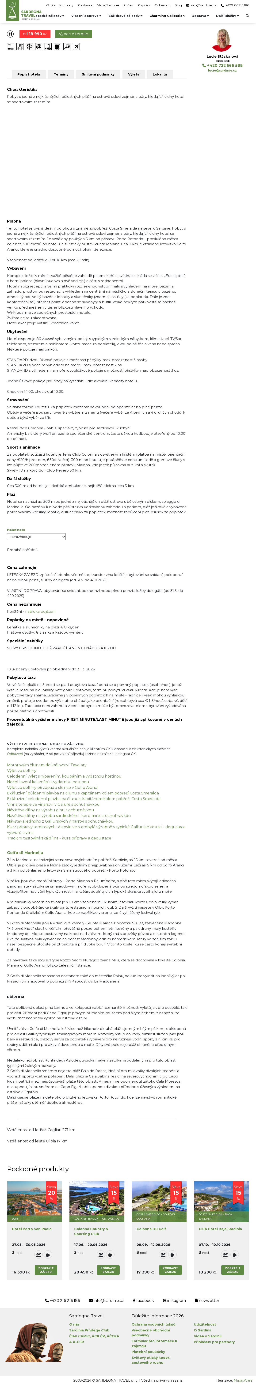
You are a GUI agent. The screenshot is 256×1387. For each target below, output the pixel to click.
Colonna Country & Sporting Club (91, 1231)
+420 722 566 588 (222, 65)
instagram (174, 1300)
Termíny (61, 74)
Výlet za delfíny (21, 770)
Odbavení (162, 5)
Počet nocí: (16, 530)
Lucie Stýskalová (222, 56)
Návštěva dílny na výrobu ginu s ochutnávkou (50, 810)
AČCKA (113, 1336)
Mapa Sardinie (108, 5)
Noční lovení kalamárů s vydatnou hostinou (48, 782)
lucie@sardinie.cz (222, 70)
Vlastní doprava (86, 16)
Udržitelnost (205, 1324)
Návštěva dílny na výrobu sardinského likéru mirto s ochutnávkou (69, 815)
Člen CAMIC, (80, 1336)
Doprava (200, 16)
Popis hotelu (28, 74)
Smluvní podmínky (98, 74)
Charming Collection (167, 16)
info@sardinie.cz (201, 5)
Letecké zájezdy (49, 16)
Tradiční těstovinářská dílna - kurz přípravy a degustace (59, 838)
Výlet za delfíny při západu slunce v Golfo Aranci (52, 787)
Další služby (227, 16)
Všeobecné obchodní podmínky (151, 1332)
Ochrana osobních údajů (154, 1324)
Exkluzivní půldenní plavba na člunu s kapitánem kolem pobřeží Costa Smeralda (83, 793)
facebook (143, 1300)
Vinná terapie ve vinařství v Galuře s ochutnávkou (53, 804)
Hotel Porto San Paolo (32, 1229)
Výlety (133, 74)
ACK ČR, (99, 1336)
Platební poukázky (148, 1352)
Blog (178, 5)
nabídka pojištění (40, 611)
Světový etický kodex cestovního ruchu (151, 1360)
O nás (50, 5)
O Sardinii (202, 1330)
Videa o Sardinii (208, 1336)
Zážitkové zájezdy (125, 16)
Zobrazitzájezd (46, 1270)
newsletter (207, 1300)
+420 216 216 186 (235, 5)
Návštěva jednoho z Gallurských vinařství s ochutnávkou (60, 821)
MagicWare (243, 1380)
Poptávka (85, 5)
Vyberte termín (73, 34)
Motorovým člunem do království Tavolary (47, 765)
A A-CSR (76, 1342)
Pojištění (144, 5)
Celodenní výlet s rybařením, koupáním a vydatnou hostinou (64, 776)
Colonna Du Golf (151, 1229)
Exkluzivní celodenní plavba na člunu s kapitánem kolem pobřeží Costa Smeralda (83, 799)
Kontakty (66, 5)
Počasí (128, 5)
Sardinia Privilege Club (89, 1330)
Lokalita (160, 74)
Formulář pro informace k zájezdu (154, 1343)
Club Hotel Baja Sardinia (220, 1229)
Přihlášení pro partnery (214, 1342)
